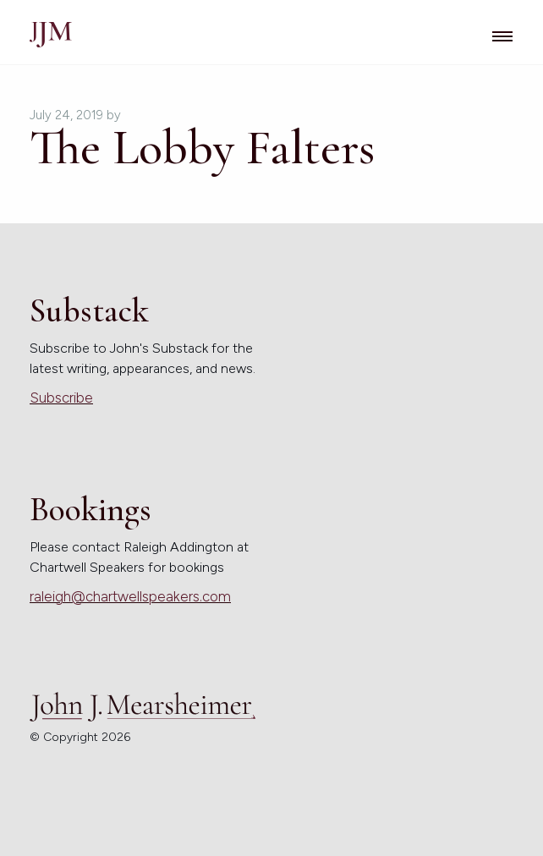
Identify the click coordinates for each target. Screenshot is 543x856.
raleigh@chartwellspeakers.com (130, 596)
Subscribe (61, 397)
